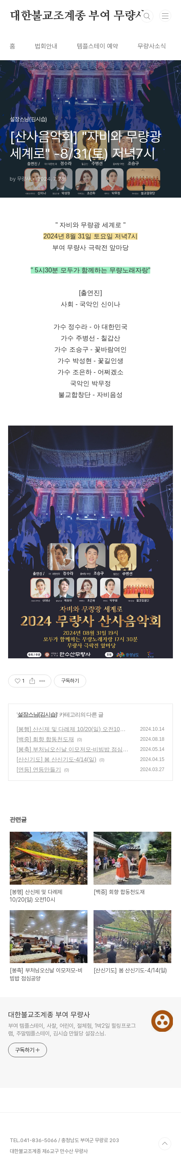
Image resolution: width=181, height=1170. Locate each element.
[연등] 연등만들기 (39, 769)
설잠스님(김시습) (37, 714)
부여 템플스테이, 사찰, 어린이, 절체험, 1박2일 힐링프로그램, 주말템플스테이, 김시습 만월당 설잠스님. (72, 1029)
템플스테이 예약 (97, 46)
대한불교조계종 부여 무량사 (78, 16)
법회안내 (46, 46)
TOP (164, 1143)
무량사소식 (152, 46)
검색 (147, 16)
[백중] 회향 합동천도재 (45, 739)
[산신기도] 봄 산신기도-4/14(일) (56, 759)
